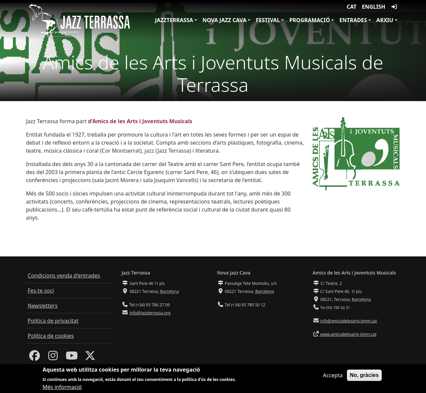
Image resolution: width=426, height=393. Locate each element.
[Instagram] (53, 357)
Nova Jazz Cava (224, 20)
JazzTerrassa (174, 20)
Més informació (62, 388)
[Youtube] (71, 357)
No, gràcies (364, 376)
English (373, 6)
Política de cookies (51, 335)
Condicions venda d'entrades (64, 275)
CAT (351, 6)
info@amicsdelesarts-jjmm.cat (348, 321)
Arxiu (384, 20)
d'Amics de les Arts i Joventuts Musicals (140, 121)
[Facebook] (34, 357)
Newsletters (43, 305)
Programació (309, 20)
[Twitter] (90, 357)
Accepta (333, 376)
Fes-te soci (41, 290)
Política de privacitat (53, 320)
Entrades (353, 20)
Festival (268, 20)
